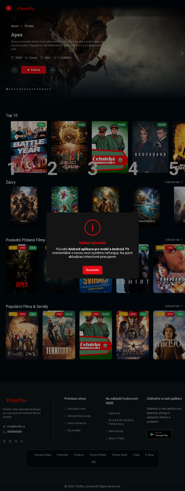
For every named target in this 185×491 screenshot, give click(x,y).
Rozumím (92, 270)
